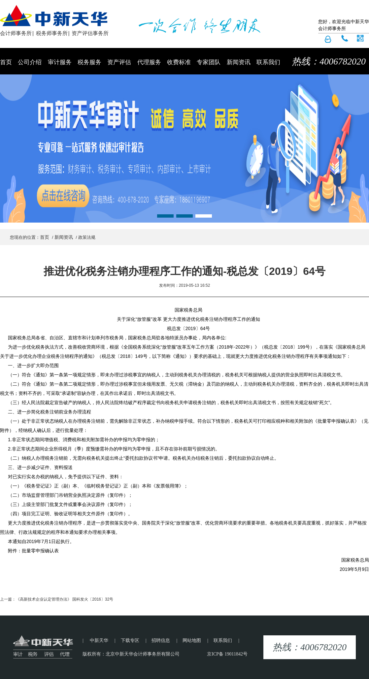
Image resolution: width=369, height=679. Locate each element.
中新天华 (99, 640)
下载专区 (130, 640)
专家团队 (208, 62)
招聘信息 (160, 640)
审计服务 (60, 62)
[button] (165, 216)
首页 (6, 62)
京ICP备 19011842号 (227, 654)
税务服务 (89, 62)
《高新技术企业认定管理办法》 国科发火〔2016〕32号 (64, 599)
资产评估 (119, 62)
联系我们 (268, 62)
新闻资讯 (239, 62)
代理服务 (149, 62)
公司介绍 (30, 62)
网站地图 (192, 640)
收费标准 (179, 62)
